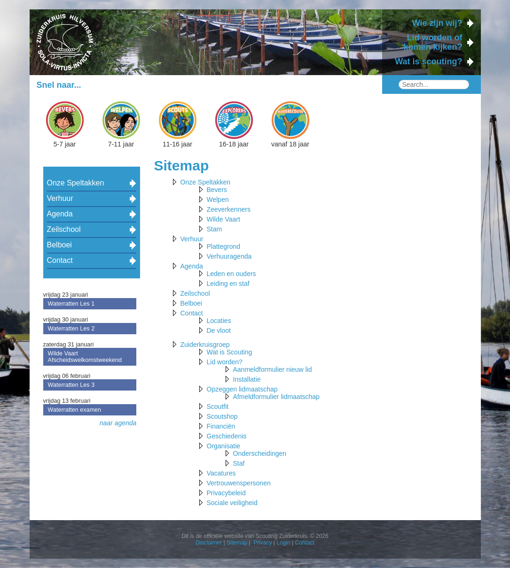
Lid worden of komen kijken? (432, 42)
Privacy (262, 542)
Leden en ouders (231, 273)
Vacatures (221, 473)
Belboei (59, 245)
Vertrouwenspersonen (239, 483)
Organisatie (224, 446)
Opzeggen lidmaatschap (242, 389)
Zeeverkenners (229, 209)
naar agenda (118, 423)
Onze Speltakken (75, 183)
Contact (60, 260)
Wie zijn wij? (437, 23)
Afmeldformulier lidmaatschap (276, 396)
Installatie (247, 379)
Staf (239, 463)
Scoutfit (218, 406)
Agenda (60, 214)
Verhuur (60, 198)
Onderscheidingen (260, 453)
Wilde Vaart (223, 219)
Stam (214, 229)
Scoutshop (222, 416)
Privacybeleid (226, 493)
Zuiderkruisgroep (205, 344)
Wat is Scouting (229, 352)
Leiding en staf (228, 283)
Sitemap (237, 542)
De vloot (219, 330)
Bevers (217, 189)
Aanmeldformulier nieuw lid (272, 369)
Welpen (218, 199)
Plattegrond (224, 246)
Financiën (221, 426)
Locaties (219, 320)
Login (283, 542)
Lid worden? (225, 362)
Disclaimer (209, 542)
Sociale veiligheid (232, 503)
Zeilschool (64, 229)
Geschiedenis (227, 436)
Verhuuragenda (229, 256)
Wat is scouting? (428, 61)
